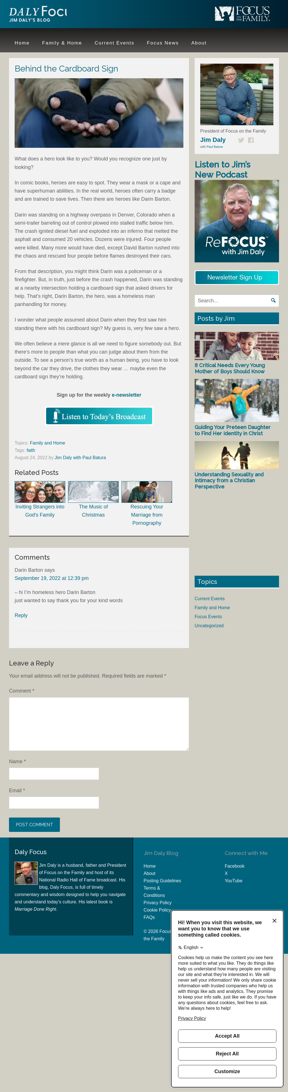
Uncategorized (209, 625)
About (150, 873)
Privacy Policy (158, 902)
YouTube (233, 880)
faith (31, 450)
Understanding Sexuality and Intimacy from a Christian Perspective (229, 481)
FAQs (149, 917)
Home (150, 866)
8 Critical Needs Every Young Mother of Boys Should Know (230, 368)
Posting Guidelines (162, 880)
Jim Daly (45, 15)
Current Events (210, 598)
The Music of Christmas (93, 499)
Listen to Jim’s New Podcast (222, 170)
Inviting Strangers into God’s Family (40, 499)
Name (17, 761)
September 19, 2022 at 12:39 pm (52, 578)
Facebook (234, 866)
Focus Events (208, 616)
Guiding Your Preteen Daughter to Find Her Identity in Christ (233, 430)
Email (17, 790)
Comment (21, 691)
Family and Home (47, 443)
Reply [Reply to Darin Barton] (21, 615)
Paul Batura (215, 146)
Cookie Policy (157, 910)
